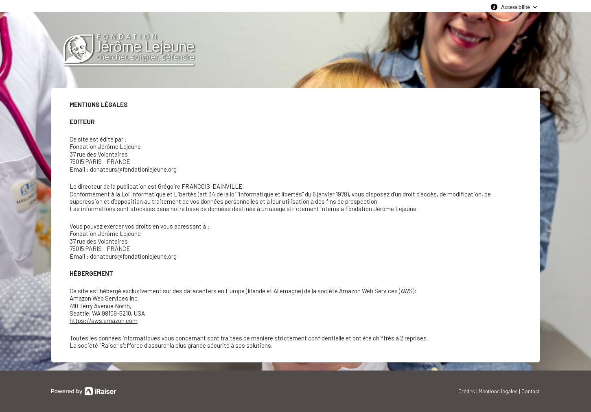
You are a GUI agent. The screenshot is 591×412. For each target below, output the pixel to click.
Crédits (466, 391)
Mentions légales (498, 391)
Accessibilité (515, 7)
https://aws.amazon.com (104, 320)
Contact (530, 391)
